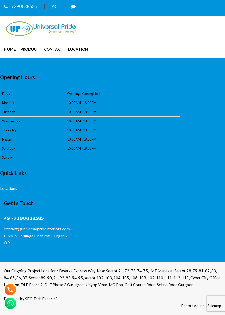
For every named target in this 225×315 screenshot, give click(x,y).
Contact (53, 49)
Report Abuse (193, 305)
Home (10, 49)
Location (78, 49)
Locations (8, 188)
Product (29, 49)
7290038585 (20, 6)
